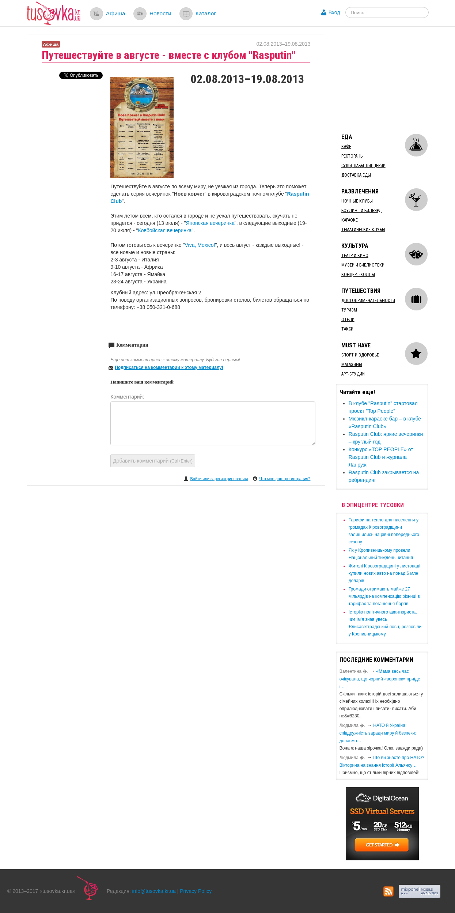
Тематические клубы (363, 229)
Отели (347, 319)
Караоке (349, 220)
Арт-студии (353, 374)
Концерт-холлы (358, 274)
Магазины (351, 364)
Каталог (206, 13)
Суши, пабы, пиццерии (363, 165)
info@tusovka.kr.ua (154, 891)
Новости (160, 13)
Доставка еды (356, 175)
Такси (347, 329)
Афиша (115, 13)
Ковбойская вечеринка (165, 230)
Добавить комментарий (153, 461)
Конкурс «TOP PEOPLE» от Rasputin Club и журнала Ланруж (381, 457)
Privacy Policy (196, 891)
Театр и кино (354, 255)
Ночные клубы (357, 201)
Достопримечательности (368, 300)
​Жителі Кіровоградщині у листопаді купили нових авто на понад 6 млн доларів (384, 573)
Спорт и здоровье (360, 355)
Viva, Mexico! (200, 245)
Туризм (349, 310)
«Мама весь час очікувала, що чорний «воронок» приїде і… (380, 679)
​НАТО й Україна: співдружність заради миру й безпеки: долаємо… (378, 733)
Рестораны (352, 156)
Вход (334, 12)
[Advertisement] (390, 79)
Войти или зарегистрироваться (219, 478)
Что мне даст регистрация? (284, 478)
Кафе (346, 146)
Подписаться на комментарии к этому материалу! (169, 367)
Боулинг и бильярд (361, 210)
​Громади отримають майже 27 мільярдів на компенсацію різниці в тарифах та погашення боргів (384, 596)
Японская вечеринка (210, 223)
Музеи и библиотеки (362, 265)
